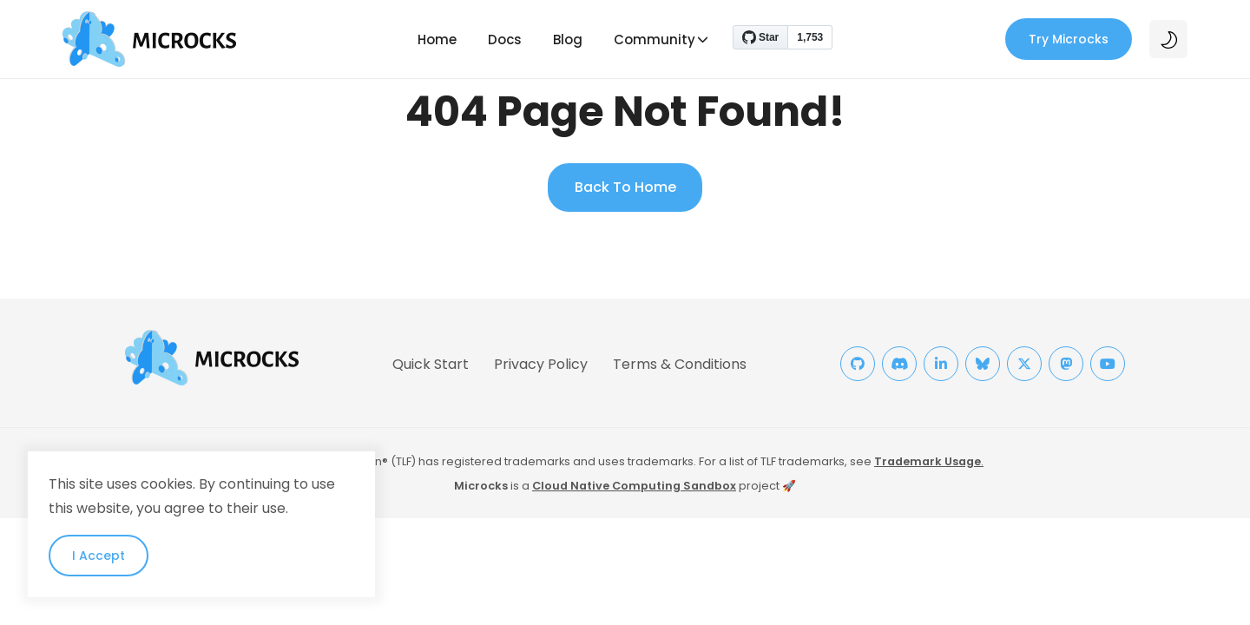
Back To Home (625, 187)
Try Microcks (1069, 39)
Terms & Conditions (680, 364)
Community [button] (654, 39)
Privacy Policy (541, 364)
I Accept (98, 555)
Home (437, 39)
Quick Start (430, 364)
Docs (505, 39)
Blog (567, 39)
